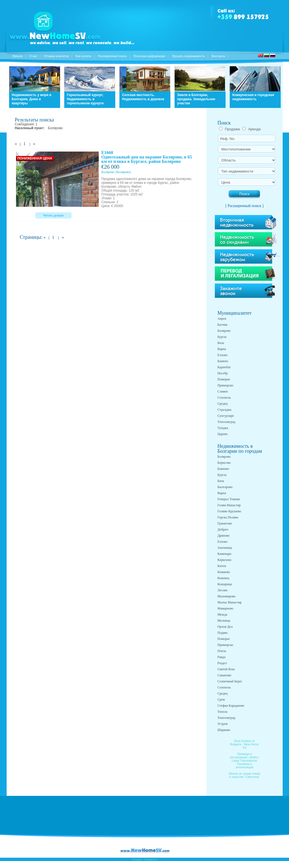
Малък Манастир (230, 602)
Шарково (224, 730)
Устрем (223, 724)
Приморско (225, 385)
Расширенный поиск (112, 56)
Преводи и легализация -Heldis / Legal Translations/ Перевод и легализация (244, 760)
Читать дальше (53, 215)
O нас (33, 56)
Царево (223, 434)
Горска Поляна (228, 517)
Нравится (150, 859)
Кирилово (224, 560)
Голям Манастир (229, 505)
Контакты (218, 56)
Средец (223, 404)
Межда (223, 614)
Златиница (225, 548)
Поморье (224, 639)
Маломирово (227, 596)
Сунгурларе (226, 416)
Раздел (222, 663)
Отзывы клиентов (56, 56)
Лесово (223, 590)
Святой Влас (226, 669)
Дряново (224, 535)
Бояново (223, 469)
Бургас (222, 337)
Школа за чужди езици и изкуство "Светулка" (244, 775)
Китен (222, 566)
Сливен (223, 391)
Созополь (224, 397)
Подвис (223, 633)
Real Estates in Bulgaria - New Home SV (244, 744)
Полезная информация (149, 56)
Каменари (224, 554)
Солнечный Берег (230, 681)
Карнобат (224, 367)
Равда (222, 657)
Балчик (223, 325)
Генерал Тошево (229, 499)
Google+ (137, 859)
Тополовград (227, 422)
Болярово (108, 172)
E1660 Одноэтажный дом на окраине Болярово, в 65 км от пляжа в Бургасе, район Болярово (146, 157)
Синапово (224, 675)
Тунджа (223, 428)
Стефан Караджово (231, 706)
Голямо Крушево (229, 511)
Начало (17, 56)
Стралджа (224, 410)
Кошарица (225, 584)
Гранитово (225, 523)
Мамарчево (225, 608)
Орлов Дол (225, 627)
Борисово (224, 463)
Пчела (222, 651)
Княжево (224, 572)
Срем (221, 699)
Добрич (223, 529)
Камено (223, 361)
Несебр (223, 373)
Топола (223, 712)
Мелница (224, 620)
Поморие (224, 379)
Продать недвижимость (188, 56)
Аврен (222, 318)
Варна (222, 349)
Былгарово (225, 487)
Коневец (223, 578)
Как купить (83, 56)
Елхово (223, 355)
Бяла (221, 343)
